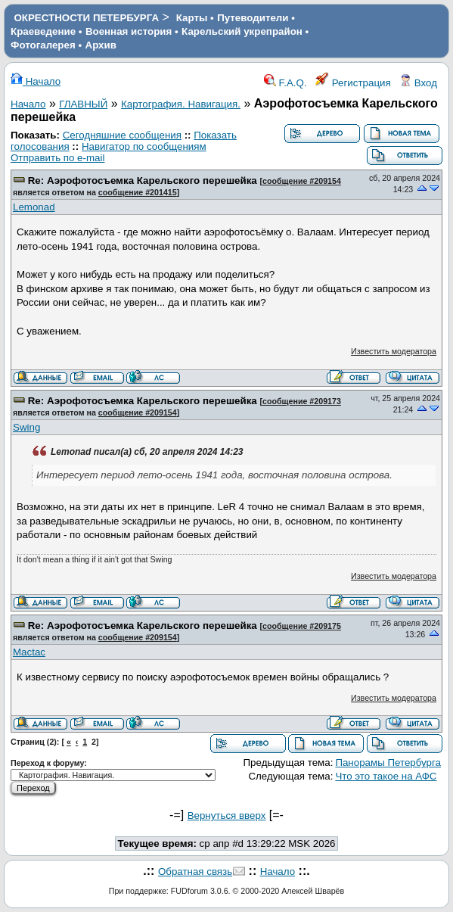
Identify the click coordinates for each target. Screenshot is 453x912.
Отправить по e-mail (57, 157)
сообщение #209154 (301, 180)
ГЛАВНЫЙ (83, 104)
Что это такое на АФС (385, 776)
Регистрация (353, 83)
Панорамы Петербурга (388, 762)
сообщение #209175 (301, 625)
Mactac (29, 652)
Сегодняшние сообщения (122, 135)
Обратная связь (195, 871)
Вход (418, 83)
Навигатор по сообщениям (144, 146)
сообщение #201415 (137, 192)
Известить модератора (393, 351)
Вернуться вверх (227, 815)
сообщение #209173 (301, 401)
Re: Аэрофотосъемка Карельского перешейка (142, 180)
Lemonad (34, 207)
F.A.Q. (285, 83)
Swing (26, 427)
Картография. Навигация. (180, 104)
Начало (36, 81)
